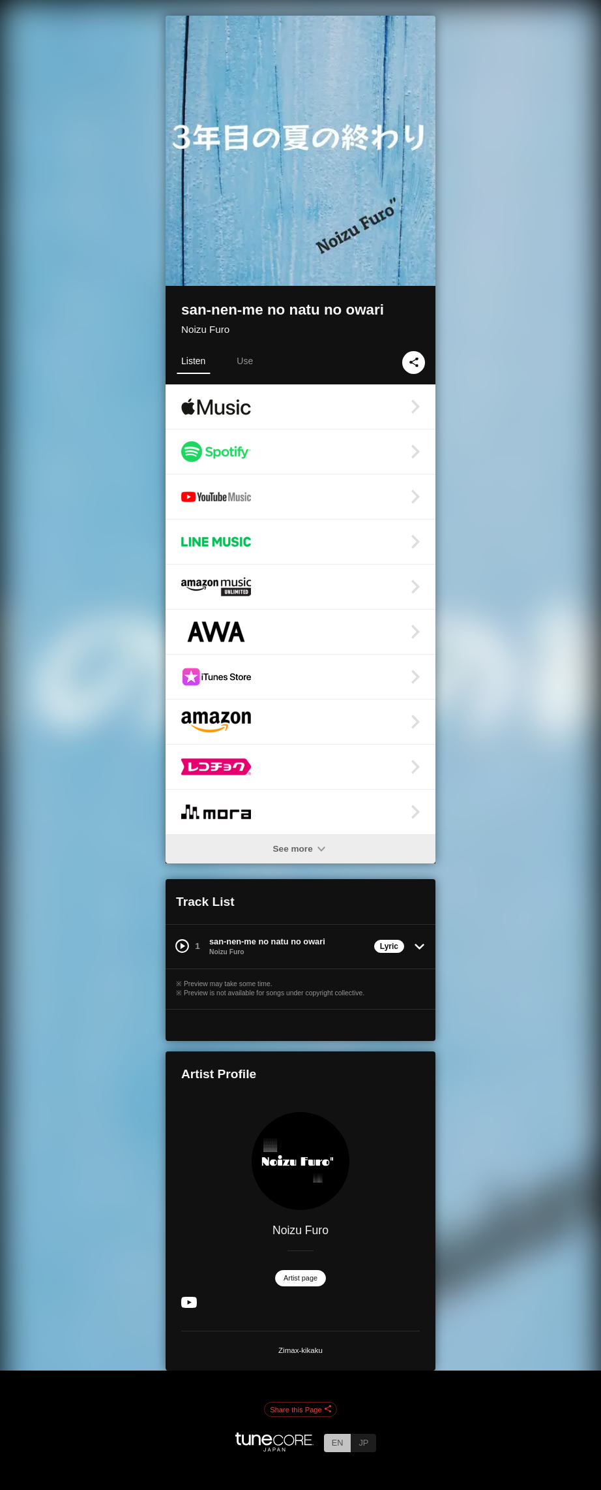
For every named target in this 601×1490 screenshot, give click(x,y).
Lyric (389, 946)
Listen (193, 361)
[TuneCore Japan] (274, 1447)
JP (363, 1443)
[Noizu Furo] (300, 1161)
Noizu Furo (205, 329)
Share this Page (300, 1410)
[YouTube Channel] (189, 1305)
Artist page (300, 1278)
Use (245, 361)
